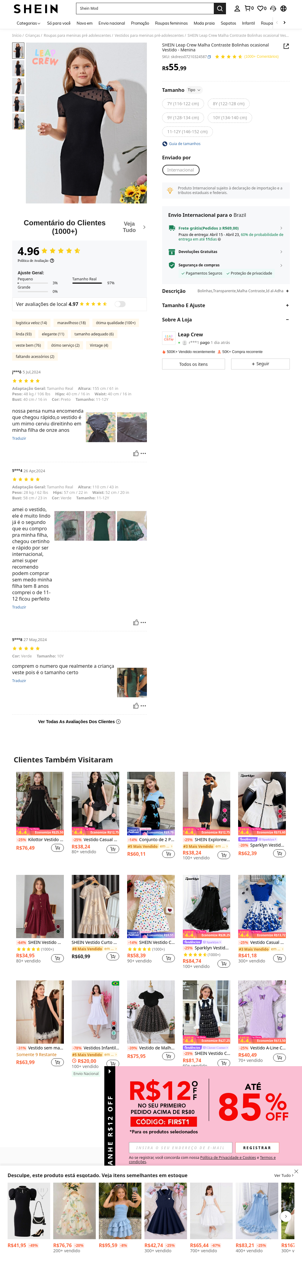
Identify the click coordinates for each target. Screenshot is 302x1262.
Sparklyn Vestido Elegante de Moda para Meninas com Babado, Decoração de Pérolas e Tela (207, 948)
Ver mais (151, 1090)
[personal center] (237, 8)
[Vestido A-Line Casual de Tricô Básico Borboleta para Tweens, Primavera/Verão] (262, 1012)
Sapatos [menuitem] (228, 23)
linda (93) (24, 334)
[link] (249, 8)
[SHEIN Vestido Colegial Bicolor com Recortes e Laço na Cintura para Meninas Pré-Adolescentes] (207, 1012)
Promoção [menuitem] (140, 23)
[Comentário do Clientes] (79, 227)
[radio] (183, 104)
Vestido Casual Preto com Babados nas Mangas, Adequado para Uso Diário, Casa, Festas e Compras (96, 839)
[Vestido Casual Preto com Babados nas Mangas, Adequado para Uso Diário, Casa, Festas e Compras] (96, 803)
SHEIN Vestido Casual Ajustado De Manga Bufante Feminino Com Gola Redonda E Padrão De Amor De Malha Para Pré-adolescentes (151, 942)
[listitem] (40, 818)
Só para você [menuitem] (59, 23)
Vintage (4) (99, 345)
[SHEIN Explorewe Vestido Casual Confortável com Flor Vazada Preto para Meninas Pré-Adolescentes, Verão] (207, 803)
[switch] (120, 304)
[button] (145, 8)
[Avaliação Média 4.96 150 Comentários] (247, 57)
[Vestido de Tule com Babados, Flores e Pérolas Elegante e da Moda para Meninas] (257, 1211)
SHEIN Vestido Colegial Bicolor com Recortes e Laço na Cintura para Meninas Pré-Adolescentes (207, 1053)
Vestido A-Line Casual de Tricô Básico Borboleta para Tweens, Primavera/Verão (262, 1048)
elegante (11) (53, 334)
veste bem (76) (28, 345)
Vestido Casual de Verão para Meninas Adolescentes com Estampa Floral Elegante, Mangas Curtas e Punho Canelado (262, 942)
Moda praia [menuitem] (204, 23)
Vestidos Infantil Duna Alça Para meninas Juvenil (96, 1048)
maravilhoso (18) (71, 322)
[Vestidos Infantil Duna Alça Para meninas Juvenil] (96, 1012)
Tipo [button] (194, 89)
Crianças (32, 35)
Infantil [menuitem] (248, 23)
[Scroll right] (284, 23)
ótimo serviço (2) (65, 345)
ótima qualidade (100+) (116, 322)
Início (17, 35)
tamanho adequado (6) (94, 334)
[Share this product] (286, 46)
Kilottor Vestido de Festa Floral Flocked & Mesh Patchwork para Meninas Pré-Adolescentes (40, 839)
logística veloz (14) (31, 322)
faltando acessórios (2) (35, 356)
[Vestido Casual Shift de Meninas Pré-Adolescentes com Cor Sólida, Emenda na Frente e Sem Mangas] (165, 1211)
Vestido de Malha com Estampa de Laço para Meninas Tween (151, 1048)
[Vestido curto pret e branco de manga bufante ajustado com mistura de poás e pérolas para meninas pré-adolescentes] (29, 1211)
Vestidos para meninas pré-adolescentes (149, 35)
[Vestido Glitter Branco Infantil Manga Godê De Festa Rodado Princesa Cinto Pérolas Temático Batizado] (211, 1211)
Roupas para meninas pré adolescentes (77, 35)
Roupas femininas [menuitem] (171, 23)
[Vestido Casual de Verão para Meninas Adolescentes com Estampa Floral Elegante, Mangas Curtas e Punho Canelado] (262, 906)
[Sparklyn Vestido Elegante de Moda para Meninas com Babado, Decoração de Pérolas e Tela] (207, 906)
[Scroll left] (277, 23)
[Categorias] (29, 23)
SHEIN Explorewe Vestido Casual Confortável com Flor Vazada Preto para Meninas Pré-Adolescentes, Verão (207, 839)
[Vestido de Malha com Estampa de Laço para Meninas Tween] (151, 1012)
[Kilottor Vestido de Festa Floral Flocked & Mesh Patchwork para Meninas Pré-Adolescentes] (40, 803)
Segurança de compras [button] (199, 265)
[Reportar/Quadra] (143, 453)
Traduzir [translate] (19, 438)
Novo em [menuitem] (84, 23)
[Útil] (136, 453)
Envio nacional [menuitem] (112, 23)
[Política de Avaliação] (36, 260)
